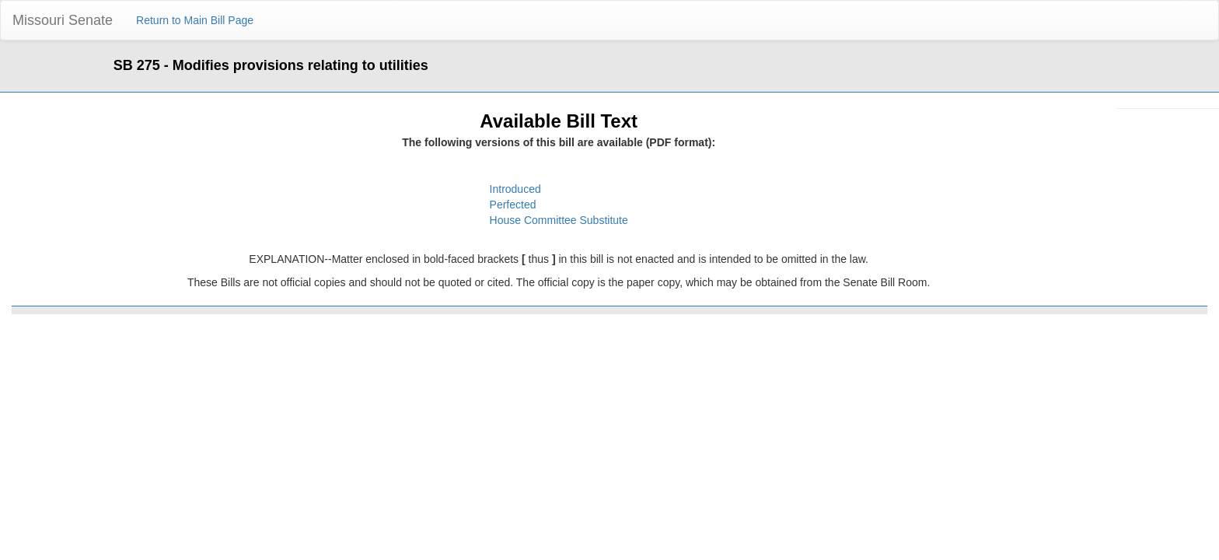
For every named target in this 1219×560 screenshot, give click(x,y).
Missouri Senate (62, 20)
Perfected (513, 204)
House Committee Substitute (559, 220)
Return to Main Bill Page (194, 20)
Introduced (515, 189)
